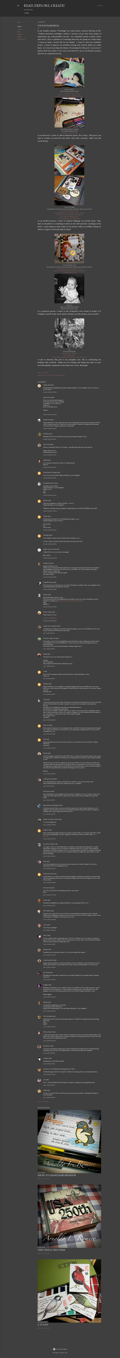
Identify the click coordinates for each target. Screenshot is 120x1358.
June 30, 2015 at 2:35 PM (49, 577)
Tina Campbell (47, 1016)
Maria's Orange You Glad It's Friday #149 (69, 218)
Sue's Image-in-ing (69, 355)
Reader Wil (46, 563)
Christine (46, 434)
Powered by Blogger (60, 1349)
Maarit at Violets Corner (50, 819)
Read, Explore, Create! (44, 5)
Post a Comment (43, 1101)
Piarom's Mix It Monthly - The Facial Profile (69, 95)
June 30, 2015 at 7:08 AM (50, 511)
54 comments (46, 1328)
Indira (45, 1090)
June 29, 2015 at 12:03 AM (50, 392)
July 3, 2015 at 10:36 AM (49, 882)
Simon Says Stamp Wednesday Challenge (71, 601)
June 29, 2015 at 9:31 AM (49, 467)
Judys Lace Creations (50, 626)
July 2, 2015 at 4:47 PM (49, 838)
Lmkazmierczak (48, 779)
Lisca (44, 699)
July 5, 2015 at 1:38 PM (49, 1053)
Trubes (45, 516)
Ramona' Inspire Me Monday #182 (69, 211)
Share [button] (19, 22)
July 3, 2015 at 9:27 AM (49, 868)
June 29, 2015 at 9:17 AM (49, 455)
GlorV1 (45, 935)
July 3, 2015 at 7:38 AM (49, 856)
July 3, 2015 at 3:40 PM (49, 955)
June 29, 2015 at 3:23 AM (49, 428)
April (44, 739)
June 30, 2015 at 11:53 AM (50, 530)
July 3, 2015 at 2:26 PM (49, 944)
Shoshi (45, 753)
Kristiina (45, 684)
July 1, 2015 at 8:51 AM (49, 678)
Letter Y (19, 29)
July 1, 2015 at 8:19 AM (49, 666)
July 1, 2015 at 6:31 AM (49, 633)
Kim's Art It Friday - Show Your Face (69, 93)
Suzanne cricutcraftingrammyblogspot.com (57, 1069)
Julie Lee (46, 725)
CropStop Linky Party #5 (69, 272)
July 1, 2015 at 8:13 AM (49, 649)
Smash (19, 37)
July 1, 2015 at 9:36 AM (49, 694)
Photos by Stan (48, 874)
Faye (44, 861)
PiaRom (46, 830)
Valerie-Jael (46, 385)
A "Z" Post (43, 1324)
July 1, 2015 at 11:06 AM (49, 734)
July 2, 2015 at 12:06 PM (49, 824)
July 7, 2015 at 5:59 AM (49, 1085)
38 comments (46, 1253)
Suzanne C (46, 1046)
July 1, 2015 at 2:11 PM (48, 786)
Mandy (45, 594)
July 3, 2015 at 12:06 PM (49, 919)
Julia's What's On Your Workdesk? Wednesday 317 (69, 214)
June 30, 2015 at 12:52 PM (50, 558)
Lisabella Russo (48, 582)
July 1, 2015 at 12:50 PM (49, 773)
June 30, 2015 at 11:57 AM (50, 544)
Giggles (45, 985)
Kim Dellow (47, 911)
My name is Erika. (49, 844)
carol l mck (46, 444)
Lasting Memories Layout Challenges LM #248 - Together (69, 213)
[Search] (100, 5)
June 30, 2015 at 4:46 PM (50, 606)
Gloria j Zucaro (47, 1032)
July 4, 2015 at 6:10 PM (49, 1026)
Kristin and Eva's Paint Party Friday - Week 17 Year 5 (69, 96)
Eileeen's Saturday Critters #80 (69, 353)
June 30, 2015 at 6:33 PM (50, 620)
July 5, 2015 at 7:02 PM (49, 1074)
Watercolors (21, 39)
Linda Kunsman (48, 960)
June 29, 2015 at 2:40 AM (50, 414)
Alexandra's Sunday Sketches (69, 133)
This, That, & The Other (51, 1249)
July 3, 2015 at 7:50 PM (49, 997)
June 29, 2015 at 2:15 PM (49, 478)
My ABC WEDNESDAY (50, 618)
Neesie (45, 1002)
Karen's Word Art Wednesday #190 (69, 216)
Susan (45, 900)
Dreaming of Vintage (50, 472)
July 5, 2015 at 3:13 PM (49, 1063)
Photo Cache (47, 612)
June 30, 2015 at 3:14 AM (49, 495)
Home (26, 13)
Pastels (19, 34)
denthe (45, 949)
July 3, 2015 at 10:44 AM (49, 895)
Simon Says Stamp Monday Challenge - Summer (69, 269)
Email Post (45, 372)
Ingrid (45, 654)
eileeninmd (46, 420)
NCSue (45, 500)
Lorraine (45, 1058)
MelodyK (46, 535)
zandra (45, 460)
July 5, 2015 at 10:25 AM (49, 1040)
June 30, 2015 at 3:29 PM (50, 589)
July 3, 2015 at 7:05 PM (49, 979)
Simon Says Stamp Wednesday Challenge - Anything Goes (69, 270)
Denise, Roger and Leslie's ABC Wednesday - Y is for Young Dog (69, 357)
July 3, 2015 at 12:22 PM (49, 930)
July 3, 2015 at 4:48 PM (49, 967)
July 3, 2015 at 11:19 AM (49, 905)
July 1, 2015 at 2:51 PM (49, 800)
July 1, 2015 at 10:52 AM (49, 720)
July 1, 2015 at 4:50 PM (49, 814)
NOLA (19, 32)
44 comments (46, 1178)
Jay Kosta (46, 972)
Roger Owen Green (49, 549)
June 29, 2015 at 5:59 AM (49, 439)
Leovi (45, 925)
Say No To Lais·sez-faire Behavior (57, 1175)
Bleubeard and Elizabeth (51, 805)
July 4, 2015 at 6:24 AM (49, 1011)
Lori (44, 1079)
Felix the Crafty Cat (49, 638)
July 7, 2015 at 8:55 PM (49, 1097)
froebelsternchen (48, 483)
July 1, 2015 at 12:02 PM (49, 748)
